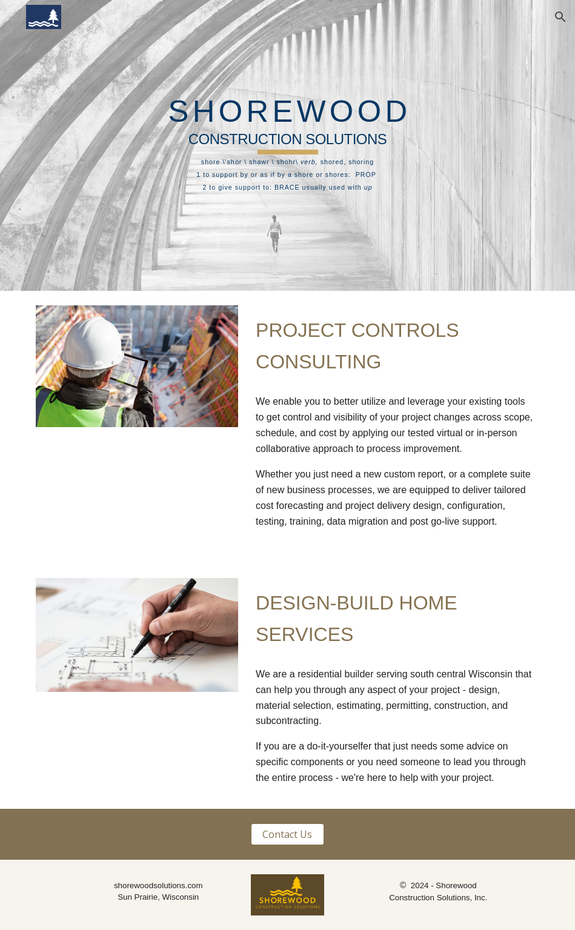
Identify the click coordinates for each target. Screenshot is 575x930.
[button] (560, 17)
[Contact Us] (287, 834)
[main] (288, 146)
